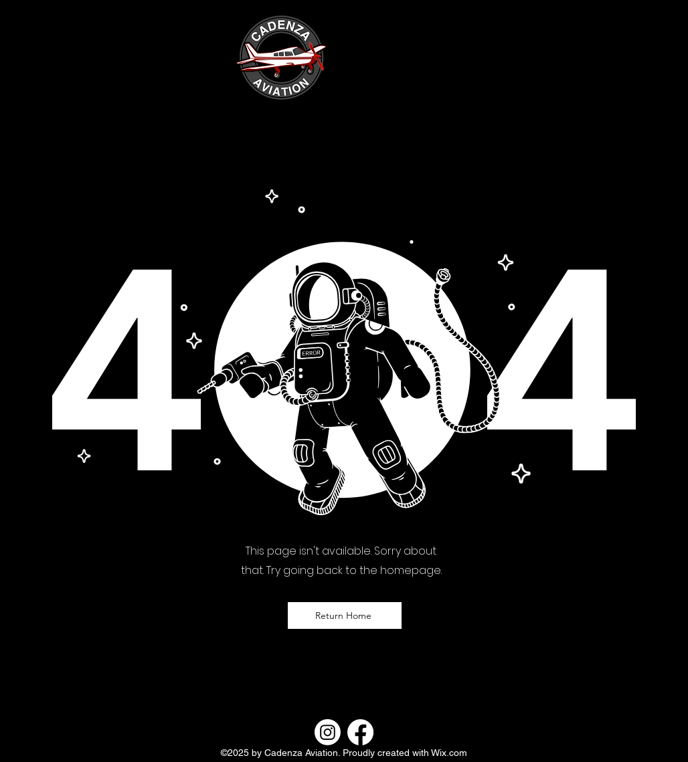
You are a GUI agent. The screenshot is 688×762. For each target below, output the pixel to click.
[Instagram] (328, 732)
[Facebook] (360, 732)
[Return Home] (345, 615)
